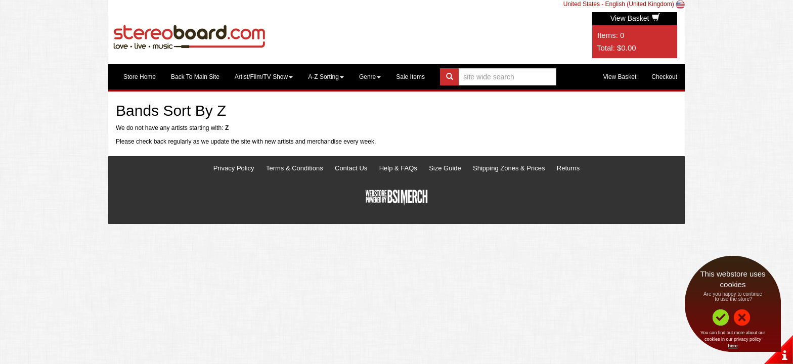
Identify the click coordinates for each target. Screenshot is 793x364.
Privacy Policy (233, 168)
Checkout (664, 76)
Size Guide (445, 168)
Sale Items (410, 76)
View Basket (635, 18)
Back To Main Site (195, 76)
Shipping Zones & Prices (509, 168)
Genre (370, 76)
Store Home (139, 76)
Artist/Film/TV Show (264, 76)
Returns (568, 168)
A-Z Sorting (326, 76)
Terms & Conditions (294, 168)
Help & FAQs (398, 168)
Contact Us (351, 168)
